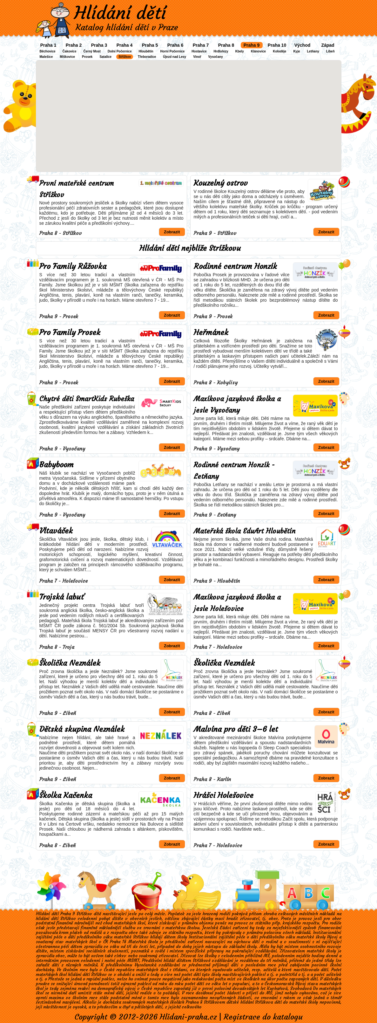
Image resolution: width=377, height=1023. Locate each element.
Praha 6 (175, 45)
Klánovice (258, 51)
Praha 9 (252, 45)
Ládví (225, 927)
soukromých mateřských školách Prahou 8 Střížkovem (173, 1002)
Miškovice (67, 56)
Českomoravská (279, 983)
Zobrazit (172, 232)
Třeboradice (147, 56)
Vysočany (215, 56)
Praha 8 (226, 45)
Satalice (105, 56)
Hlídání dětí (120, 13)
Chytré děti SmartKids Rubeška (86, 399)
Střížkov (124, 56)
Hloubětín (145, 51)
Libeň (330, 51)
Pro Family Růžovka (72, 266)
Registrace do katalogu (263, 1017)
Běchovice (48, 51)
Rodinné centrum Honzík (235, 266)
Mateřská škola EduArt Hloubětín (244, 531)
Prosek (87, 56)
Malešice (46, 56)
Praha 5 (150, 45)
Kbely (239, 51)
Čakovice (70, 51)
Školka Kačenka (65, 795)
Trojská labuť (61, 597)
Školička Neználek (69, 663)
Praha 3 (99, 45)
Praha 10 (277, 45)
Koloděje (279, 51)
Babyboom (56, 465)
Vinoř (197, 56)
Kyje (296, 51)
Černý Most (91, 51)
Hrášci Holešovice (223, 795)
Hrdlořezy (221, 51)
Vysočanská (145, 965)
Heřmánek (211, 332)
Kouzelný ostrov (221, 183)
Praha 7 (201, 45)
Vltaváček (56, 531)
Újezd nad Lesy (174, 56)
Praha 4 (125, 45)
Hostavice (199, 51)
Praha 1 (48, 45)
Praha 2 (74, 45)
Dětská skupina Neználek (82, 729)
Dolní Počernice (120, 51)
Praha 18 (118, 941)
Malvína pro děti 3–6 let (236, 729)
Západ (327, 45)
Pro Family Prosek (69, 332)
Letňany (313, 51)
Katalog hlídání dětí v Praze (127, 27)
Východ (302, 45)
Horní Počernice (172, 51)
